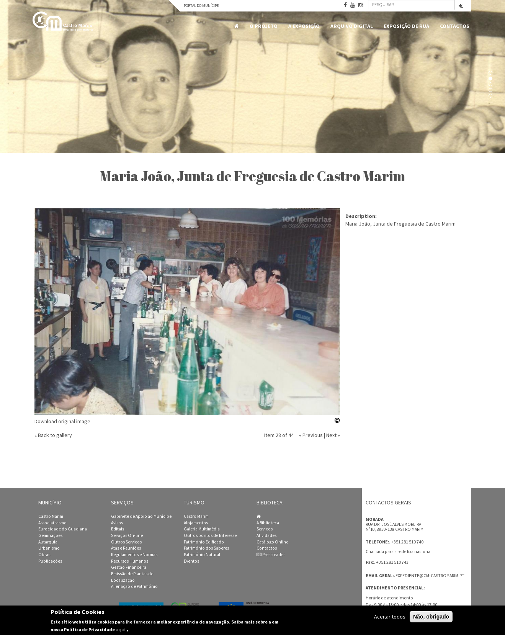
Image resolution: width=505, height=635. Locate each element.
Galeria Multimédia (202, 529)
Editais (117, 529)
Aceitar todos (389, 616)
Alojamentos (196, 522)
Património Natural (202, 554)
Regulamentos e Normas (134, 554)
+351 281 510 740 (407, 542)
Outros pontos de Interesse (210, 535)
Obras (44, 554)
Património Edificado (204, 542)
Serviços (265, 529)
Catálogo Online (272, 542)
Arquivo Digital (351, 26)
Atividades (266, 535)
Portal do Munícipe (201, 5)
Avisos (117, 522)
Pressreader (271, 554)
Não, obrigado (431, 617)
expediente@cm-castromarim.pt (430, 575)
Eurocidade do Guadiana (62, 529)
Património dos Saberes (206, 548)
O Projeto (264, 26)
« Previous (311, 435)
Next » (333, 435)
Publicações (50, 561)
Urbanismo (49, 548)
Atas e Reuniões (126, 548)
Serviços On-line (127, 535)
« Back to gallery (53, 435)
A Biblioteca (268, 522)
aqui (121, 629)
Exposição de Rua (406, 26)
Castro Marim (50, 516)
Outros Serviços (126, 542)
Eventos (191, 561)
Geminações (50, 535)
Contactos (454, 26)
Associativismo (52, 522)
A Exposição (304, 26)
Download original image (62, 421)
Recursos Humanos (129, 561)
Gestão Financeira (128, 567)
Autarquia (47, 542)
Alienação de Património (134, 586)
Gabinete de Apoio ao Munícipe (141, 516)
